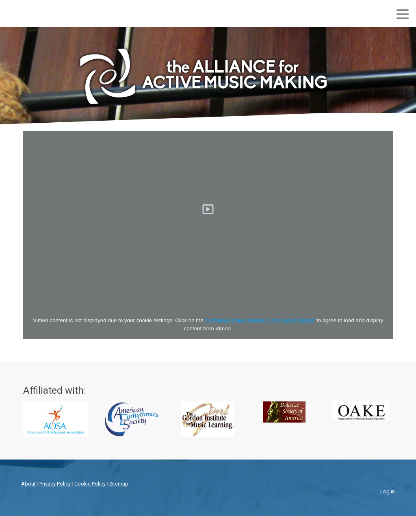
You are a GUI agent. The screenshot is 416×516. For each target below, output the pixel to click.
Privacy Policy (55, 484)
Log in (387, 491)
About (28, 484)
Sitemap (118, 484)
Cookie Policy (90, 484)
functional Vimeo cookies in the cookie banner (260, 320)
